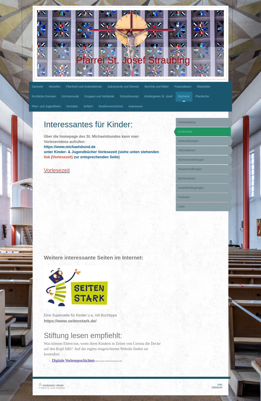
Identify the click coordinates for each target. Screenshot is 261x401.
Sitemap (60, 385)
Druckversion (47, 385)
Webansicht (217, 387)
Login (219, 384)
